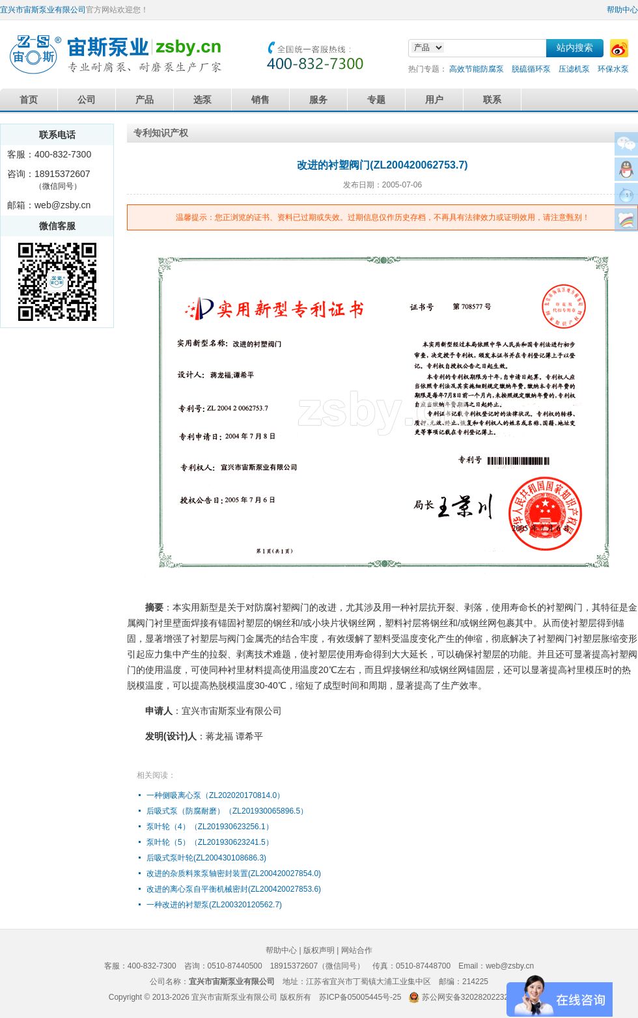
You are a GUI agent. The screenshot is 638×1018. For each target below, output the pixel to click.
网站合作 (356, 950)
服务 (318, 99)
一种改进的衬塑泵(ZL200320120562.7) (214, 904)
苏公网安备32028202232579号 (475, 997)
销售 (260, 99)
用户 (434, 99)
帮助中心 (622, 9)
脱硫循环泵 (531, 69)
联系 (492, 99)
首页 (29, 99)
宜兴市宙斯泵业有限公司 (43, 9)
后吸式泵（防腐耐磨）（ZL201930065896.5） (227, 811)
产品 (144, 99)
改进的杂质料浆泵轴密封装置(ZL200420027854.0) (233, 873)
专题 (376, 99)
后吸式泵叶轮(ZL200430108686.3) (206, 857)
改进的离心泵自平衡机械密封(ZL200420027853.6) (233, 889)
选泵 (202, 99)
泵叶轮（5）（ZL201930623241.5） (209, 842)
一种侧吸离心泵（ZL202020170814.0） (215, 795)
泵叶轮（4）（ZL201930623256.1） (209, 826)
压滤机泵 (574, 69)
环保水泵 (613, 69)
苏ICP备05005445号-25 (360, 997)
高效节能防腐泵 (476, 69)
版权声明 (319, 950)
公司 (86, 99)
